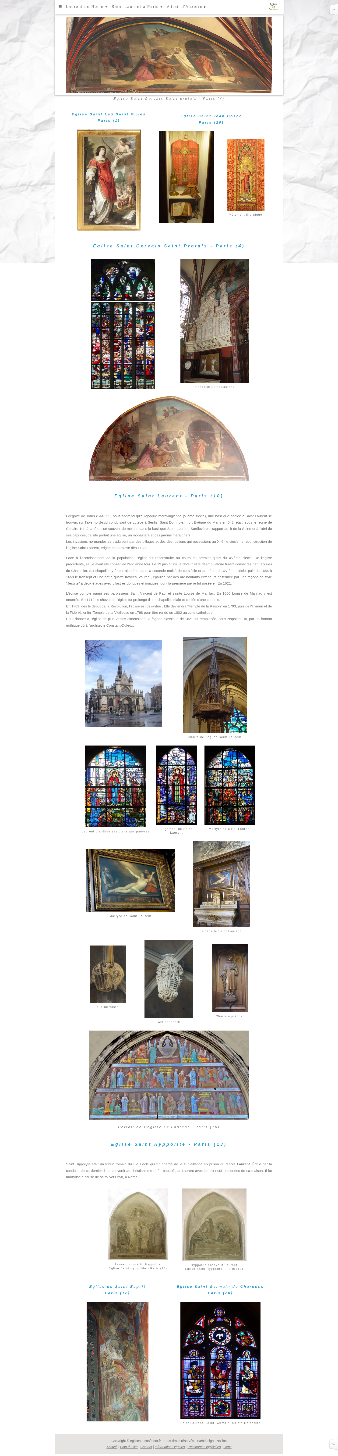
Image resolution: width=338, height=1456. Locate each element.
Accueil (111, 1447)
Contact (146, 1447)
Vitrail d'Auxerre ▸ (187, 7)
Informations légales (170, 1447)
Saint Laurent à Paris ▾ (137, 7)
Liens (227, 1447)
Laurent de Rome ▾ (87, 7)
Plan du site (128, 1447)
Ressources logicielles (204, 1447)
